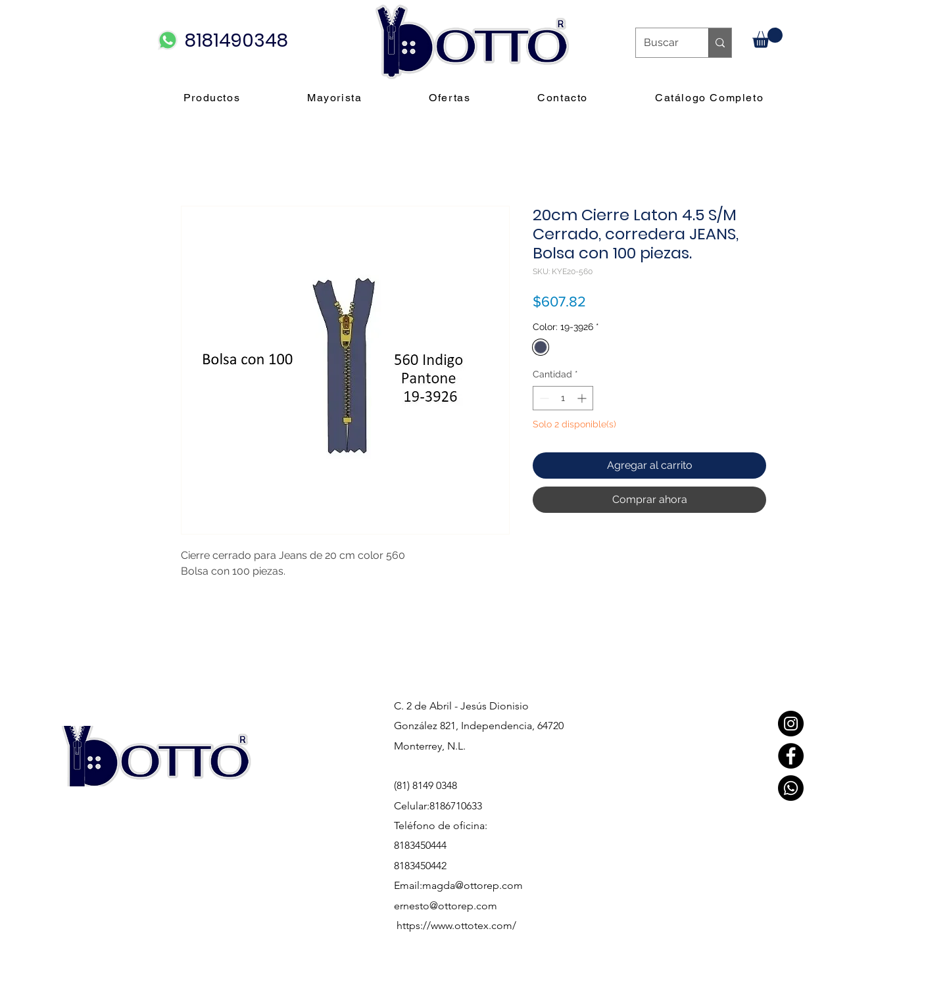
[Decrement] (543, 398)
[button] (767, 38)
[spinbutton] (563, 398)
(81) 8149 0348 (425, 785)
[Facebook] (791, 756)
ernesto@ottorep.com (445, 905)
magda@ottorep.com (472, 885)
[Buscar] (662, 42)
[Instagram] (791, 723)
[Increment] (583, 398)
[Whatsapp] (791, 788)
